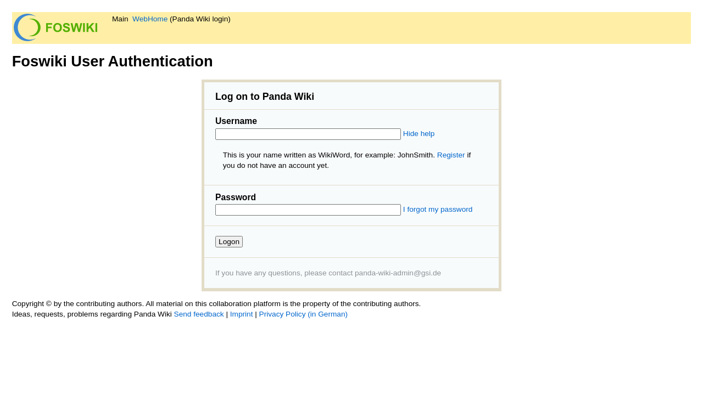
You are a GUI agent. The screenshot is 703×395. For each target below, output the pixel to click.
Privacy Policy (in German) (303, 314)
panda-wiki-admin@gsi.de (398, 273)
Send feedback (199, 314)
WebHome (150, 19)
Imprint (241, 314)
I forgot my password (438, 209)
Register (451, 155)
